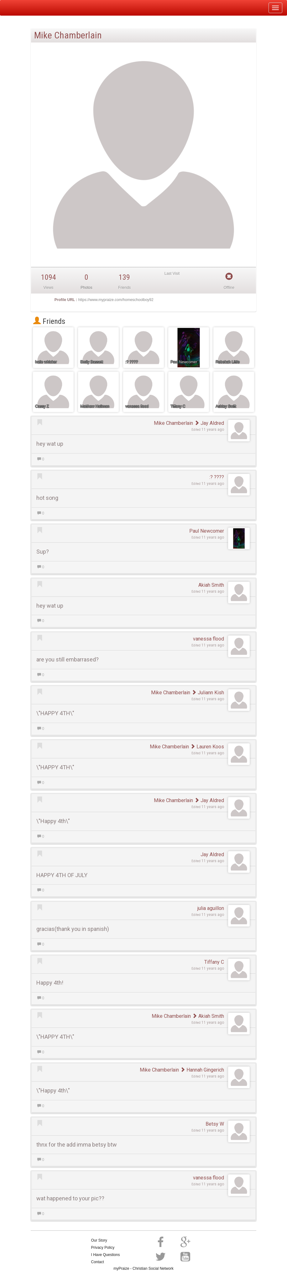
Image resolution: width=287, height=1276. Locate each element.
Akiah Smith (211, 585)
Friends (49, 321)
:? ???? (216, 477)
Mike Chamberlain (173, 423)
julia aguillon (210, 908)
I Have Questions (105, 1255)
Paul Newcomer (206, 531)
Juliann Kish (207, 693)
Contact (97, 1262)
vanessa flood (208, 639)
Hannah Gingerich (202, 1070)
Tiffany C (214, 962)
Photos (86, 287)
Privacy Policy (103, 1247)
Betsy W (215, 1124)
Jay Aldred (209, 423)
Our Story (99, 1240)
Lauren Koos (207, 747)
